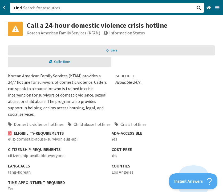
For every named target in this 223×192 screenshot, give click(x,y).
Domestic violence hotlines (36, 124)
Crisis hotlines (131, 124)
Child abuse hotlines (89, 124)
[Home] (209, 8)
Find (18, 7)
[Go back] (4, 7)
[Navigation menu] (217, 8)
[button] (111, 96)
